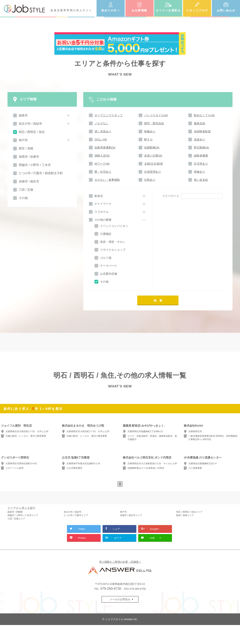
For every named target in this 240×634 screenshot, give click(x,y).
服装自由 (199, 123)
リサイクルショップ (112, 249)
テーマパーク (108, 265)
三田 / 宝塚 (26, 189)
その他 (23, 198)
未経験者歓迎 (202, 131)
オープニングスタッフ (108, 115)
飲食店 (98, 195)
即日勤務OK (201, 147)
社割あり (149, 179)
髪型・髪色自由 (154, 123)
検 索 (158, 300)
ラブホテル (101, 211)
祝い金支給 (201, 179)
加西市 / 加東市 (29, 156)
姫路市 (23, 115)
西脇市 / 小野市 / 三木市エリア (23, 515)
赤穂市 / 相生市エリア (131, 515)
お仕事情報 (139, 10)
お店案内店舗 (108, 273)
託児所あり (201, 163)
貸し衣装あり (102, 131)
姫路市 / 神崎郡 (15, 512)
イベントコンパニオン (114, 225)
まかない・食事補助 (107, 179)
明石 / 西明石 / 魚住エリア (189, 512)
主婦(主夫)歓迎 (153, 163)
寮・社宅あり (102, 171)
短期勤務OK (152, 147)
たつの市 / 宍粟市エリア (76, 515)
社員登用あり (152, 171)
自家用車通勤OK (105, 147)
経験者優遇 (201, 155)
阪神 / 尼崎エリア (185, 515)
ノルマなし (101, 123)
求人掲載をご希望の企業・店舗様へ (120, 561)
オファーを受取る (168, 10)
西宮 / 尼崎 (26, 148)
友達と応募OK (153, 155)
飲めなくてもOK (204, 115)
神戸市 (23, 140)
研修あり (199, 171)
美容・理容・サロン (112, 241)
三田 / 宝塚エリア (16, 518)
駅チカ (148, 139)
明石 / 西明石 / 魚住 (32, 132)
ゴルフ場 (105, 257)
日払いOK (100, 139)
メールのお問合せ (120, 599)
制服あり (149, 131)
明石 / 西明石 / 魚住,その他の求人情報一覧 (119, 375)
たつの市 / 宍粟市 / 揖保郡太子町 (41, 173)
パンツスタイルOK (156, 115)
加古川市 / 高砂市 (30, 123)
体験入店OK (102, 155)
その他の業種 (102, 219)
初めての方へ (110, 10)
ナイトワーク (102, 203)
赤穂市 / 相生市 (29, 181)
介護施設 (105, 233)
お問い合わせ (226, 10)
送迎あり (199, 139)
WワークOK (102, 163)
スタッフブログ (197, 10)
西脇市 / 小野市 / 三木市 (35, 165)
